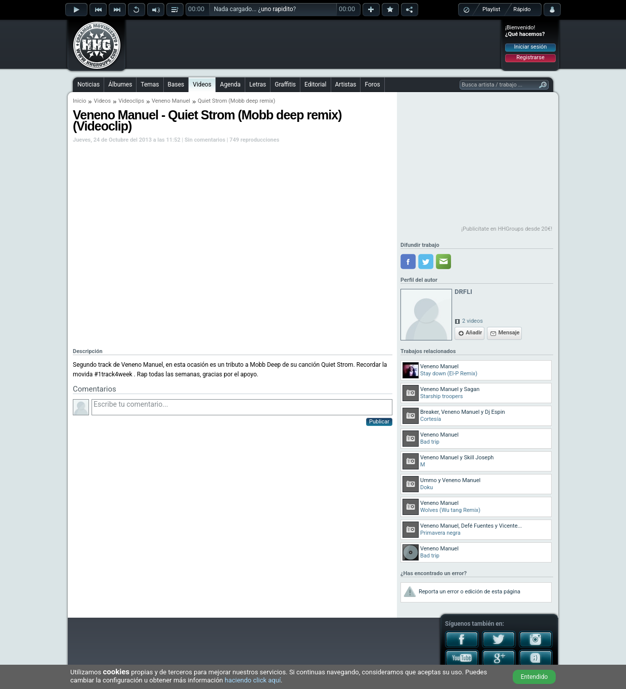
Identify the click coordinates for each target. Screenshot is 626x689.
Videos (202, 84)
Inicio (79, 101)
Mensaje (508, 332)
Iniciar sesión (530, 47)
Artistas (345, 84)
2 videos (472, 321)
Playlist (491, 9)
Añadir (474, 332)
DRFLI (463, 291)
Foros (372, 84)
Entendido (534, 676)
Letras (257, 84)
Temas (150, 84)
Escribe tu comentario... (242, 407)
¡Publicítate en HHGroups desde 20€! (506, 229)
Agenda (230, 84)
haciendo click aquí (253, 680)
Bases (176, 84)
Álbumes (120, 84)
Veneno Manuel (171, 101)
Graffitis (285, 84)
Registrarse (530, 57)
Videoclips (131, 101)
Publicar (379, 421)
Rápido (521, 9)
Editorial (315, 84)
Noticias (88, 84)
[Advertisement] (313, 44)
